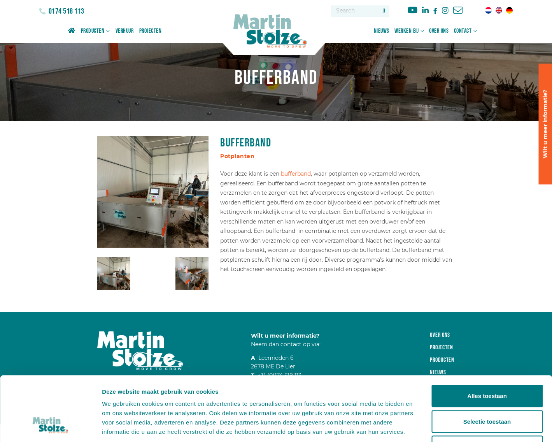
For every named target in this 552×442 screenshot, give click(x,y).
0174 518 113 (65, 11)
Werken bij (406, 31)
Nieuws (381, 31)
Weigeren (487, 390)
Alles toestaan (487, 339)
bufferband (296, 173)
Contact (463, 31)
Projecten (150, 31)
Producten (93, 31)
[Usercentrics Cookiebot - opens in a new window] (50, 427)
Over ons (439, 31)
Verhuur (125, 31)
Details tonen (420, 426)
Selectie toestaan (487, 365)
